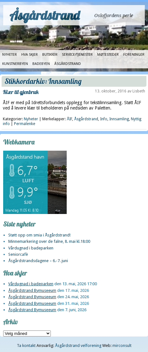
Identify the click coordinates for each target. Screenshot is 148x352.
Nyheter (9, 55)
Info (103, 119)
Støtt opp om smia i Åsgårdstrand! (39, 235)
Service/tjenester (77, 55)
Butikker (49, 55)
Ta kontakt (26, 345)
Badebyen (41, 64)
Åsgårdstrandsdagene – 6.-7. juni (38, 260)
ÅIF (69, 119)
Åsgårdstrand (45, 15)
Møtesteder (108, 55)
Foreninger (134, 55)
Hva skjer (29, 55)
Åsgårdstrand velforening (78, 345)
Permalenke (24, 124)
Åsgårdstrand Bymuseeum (32, 290)
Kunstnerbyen (15, 64)
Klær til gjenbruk (21, 92)
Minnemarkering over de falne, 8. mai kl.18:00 (49, 241)
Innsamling (119, 119)
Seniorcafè (18, 254)
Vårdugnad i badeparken (30, 248)
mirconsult (121, 345)
